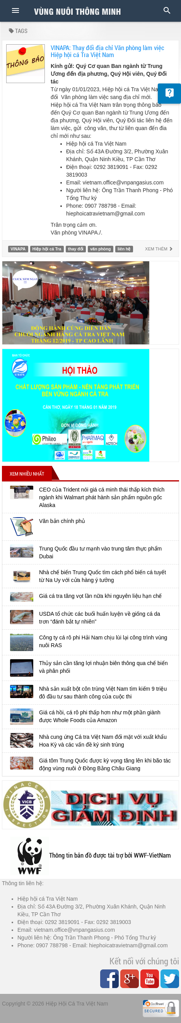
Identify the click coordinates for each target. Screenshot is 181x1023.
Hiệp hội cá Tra (46, 249)
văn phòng (100, 249)
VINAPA (18, 249)
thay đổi (76, 249)
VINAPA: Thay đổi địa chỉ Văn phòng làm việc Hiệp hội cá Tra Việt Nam (107, 51)
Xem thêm (159, 249)
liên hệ (124, 249)
